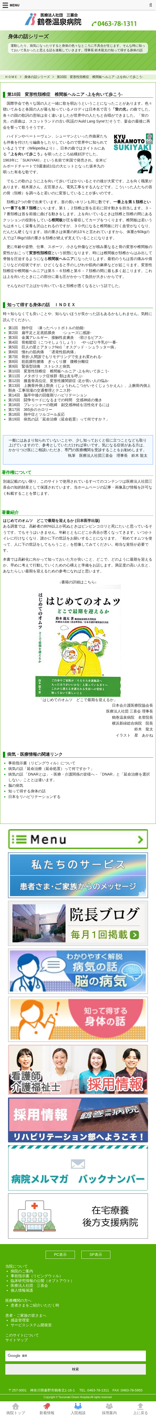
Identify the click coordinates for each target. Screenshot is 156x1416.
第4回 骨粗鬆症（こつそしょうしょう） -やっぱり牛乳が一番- (62, 342)
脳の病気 (15, 785)
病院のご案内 (22, 1271)
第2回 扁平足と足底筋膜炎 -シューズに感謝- (49, 333)
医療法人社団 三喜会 (29, 1285)
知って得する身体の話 (27, 791)
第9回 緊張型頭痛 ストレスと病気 (39, 366)
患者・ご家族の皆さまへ (25, 1315)
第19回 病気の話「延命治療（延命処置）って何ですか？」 (59, 419)
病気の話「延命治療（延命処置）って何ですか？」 (51, 768)
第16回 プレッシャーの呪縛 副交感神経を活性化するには (59, 405)
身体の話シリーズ (37, 77)
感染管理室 (20, 1320)
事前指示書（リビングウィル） (37, 1276)
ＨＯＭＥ (11, 77)
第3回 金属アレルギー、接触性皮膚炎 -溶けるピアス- (55, 337)
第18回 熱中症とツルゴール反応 (36, 414)
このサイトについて (22, 1335)
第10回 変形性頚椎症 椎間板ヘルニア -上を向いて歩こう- (58, 371)
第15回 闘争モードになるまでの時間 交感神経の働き (55, 400)
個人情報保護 (22, 1290)
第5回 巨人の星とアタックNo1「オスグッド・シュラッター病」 (63, 347)
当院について (16, 1266)
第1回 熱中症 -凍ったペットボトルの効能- (46, 328)
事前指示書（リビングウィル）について (41, 763)
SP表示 (96, 1254)
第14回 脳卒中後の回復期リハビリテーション (47, 395)
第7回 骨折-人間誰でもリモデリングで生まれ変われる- (55, 357)
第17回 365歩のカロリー (30, 409)
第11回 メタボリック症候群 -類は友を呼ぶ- (45, 376)
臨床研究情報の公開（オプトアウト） (42, 1281)
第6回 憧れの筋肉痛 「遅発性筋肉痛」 (43, 352)
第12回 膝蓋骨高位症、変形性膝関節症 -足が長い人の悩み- (58, 381)
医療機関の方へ (18, 1300)
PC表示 (60, 1254)
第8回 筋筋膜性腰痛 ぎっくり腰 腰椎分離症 (48, 361)
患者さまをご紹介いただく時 (35, 1305)
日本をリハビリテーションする (34, 796)
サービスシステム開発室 (31, 1325)
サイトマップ (16, 1340)
